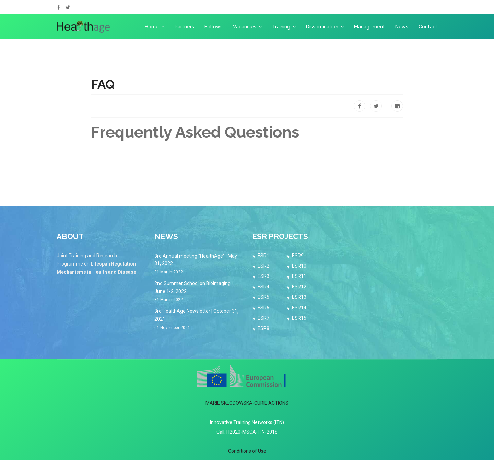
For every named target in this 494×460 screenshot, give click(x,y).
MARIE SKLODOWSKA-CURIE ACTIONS (247, 403)
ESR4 (263, 287)
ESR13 (299, 297)
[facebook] (58, 7)
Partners (184, 27)
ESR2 (263, 266)
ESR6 (263, 307)
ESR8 (263, 328)
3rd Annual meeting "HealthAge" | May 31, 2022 (198, 264)
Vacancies (244, 27)
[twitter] (67, 7)
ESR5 (263, 297)
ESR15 (299, 318)
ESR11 (299, 276)
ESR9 (298, 255)
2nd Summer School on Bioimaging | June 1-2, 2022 (198, 292)
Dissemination (322, 27)
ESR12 (299, 287)
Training (281, 27)
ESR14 (299, 307)
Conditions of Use (247, 451)
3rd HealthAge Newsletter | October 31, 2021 (198, 319)
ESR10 (299, 266)
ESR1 (263, 255)
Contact (428, 27)
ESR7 (263, 318)
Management (369, 27)
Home (152, 27)
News (401, 27)
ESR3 (263, 276)
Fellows (213, 27)
